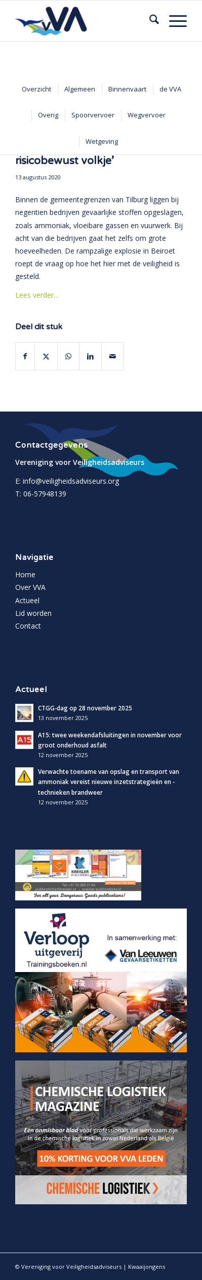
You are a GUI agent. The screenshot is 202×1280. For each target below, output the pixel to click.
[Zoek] (149, 21)
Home (25, 574)
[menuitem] (149, 21)
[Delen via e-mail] (113, 356)
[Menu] (173, 21)
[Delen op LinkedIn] (90, 356)
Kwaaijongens (146, 1266)
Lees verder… (37, 295)
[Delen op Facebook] (25, 356)
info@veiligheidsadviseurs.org (71, 481)
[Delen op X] (46, 356)
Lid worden (33, 613)
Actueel (27, 600)
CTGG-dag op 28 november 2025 (85, 708)
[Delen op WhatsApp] (68, 356)
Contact (28, 626)
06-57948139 (44, 493)
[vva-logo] (83, 21)
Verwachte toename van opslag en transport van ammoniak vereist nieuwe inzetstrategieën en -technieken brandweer (108, 781)
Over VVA (30, 587)
